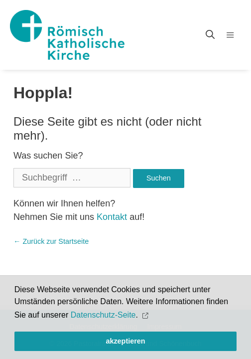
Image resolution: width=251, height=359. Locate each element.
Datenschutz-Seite (103, 315)
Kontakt (112, 217)
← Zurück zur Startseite (51, 241)
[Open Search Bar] (210, 35)
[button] (146, 315)
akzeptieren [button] (125, 341)
